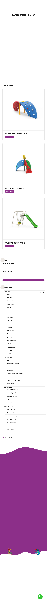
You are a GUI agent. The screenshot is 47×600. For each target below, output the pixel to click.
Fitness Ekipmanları (12, 393)
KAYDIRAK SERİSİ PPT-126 (16, 243)
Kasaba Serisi (10, 310)
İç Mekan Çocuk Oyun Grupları (15, 373)
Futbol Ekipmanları (12, 396)
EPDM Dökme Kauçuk (12, 416)
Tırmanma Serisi (11, 347)
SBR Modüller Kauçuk (12, 426)
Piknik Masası (10, 383)
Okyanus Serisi (10, 334)
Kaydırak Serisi (10, 314)
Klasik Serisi (10, 317)
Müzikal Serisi (10, 327)
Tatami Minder (10, 429)
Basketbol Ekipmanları (12, 389)
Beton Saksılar (10, 367)
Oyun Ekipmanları (11, 340)
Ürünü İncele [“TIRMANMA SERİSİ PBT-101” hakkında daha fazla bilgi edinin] (9, 191)
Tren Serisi (9, 350)
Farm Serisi (9, 307)
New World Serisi (11, 330)
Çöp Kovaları (10, 370)
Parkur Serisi (10, 344)
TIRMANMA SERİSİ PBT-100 (16, 134)
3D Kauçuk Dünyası (24, 408)
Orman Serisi (10, 337)
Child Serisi (9, 297)
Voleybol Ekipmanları (12, 403)
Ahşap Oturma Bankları (13, 363)
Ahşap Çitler (25, 359)
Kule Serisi (9, 320)
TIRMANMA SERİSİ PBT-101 (16, 188)
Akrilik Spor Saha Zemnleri (13, 413)
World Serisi (10, 354)
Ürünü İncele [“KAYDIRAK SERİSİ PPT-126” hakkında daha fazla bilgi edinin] (9, 245)
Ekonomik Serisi (11, 301)
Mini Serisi (9, 324)
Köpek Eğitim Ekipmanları (13, 380)
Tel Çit (8, 399)
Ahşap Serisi (25, 293)
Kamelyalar (9, 377)
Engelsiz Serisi (10, 304)
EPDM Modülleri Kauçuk (13, 419)
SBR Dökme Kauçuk (12, 422)
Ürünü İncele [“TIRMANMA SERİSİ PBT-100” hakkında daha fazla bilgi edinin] (9, 136)
